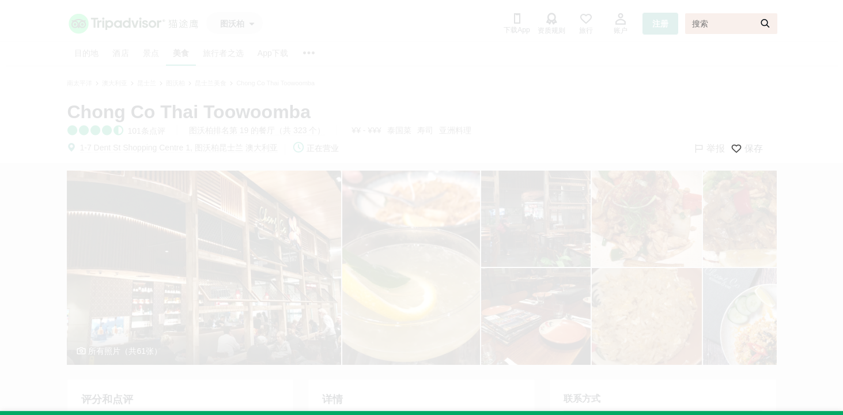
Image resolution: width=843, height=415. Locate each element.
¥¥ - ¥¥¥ (366, 130)
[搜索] (731, 23)
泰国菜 (399, 130)
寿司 (425, 130)
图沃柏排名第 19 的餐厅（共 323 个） (257, 130)
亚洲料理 (455, 130)
